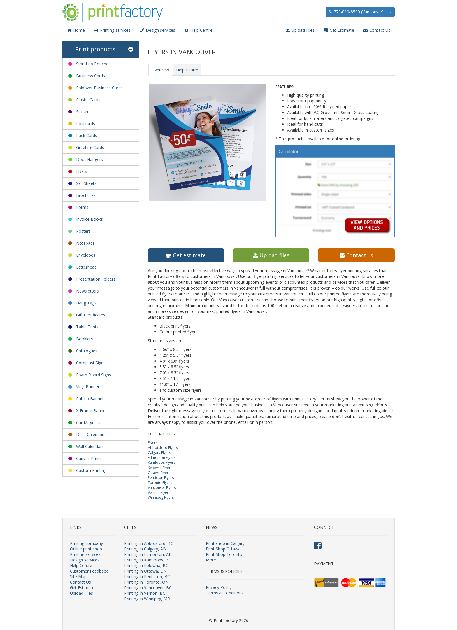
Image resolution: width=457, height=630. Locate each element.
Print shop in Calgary (225, 543)
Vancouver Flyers (162, 487)
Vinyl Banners (88, 386)
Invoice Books (89, 219)
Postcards (85, 123)
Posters (83, 231)
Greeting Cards (90, 147)
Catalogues (86, 351)
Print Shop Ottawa (223, 549)
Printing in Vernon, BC (144, 593)
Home (76, 30)
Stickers (83, 111)
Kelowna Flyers (160, 467)
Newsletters (87, 291)
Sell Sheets (86, 183)
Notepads (85, 243)
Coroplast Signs (91, 362)
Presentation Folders (95, 279)
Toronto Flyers (160, 482)
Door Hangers (89, 159)
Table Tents (87, 327)
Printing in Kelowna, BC (146, 565)
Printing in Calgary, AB (145, 549)
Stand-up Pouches (93, 63)
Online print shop (86, 549)
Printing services (112, 30)
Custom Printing (91, 470)
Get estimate (186, 255)
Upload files (271, 255)
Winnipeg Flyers (161, 497)
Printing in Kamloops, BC (147, 560)
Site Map (78, 576)
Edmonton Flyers (161, 457)
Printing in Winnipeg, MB (147, 598)
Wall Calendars (90, 446)
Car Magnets (88, 422)
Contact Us (376, 30)
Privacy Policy (218, 587)
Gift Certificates (90, 315)
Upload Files (299, 30)
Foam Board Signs (93, 374)
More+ (212, 560)
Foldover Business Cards (99, 87)
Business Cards (90, 75)
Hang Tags (86, 303)
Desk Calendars (91, 434)
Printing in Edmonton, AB (148, 554)
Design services (157, 30)
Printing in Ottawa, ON (145, 571)
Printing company (86, 543)
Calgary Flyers (159, 452)
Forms (82, 207)
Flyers (81, 171)
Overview (160, 70)
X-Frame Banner (91, 410)
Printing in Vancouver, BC (148, 587)
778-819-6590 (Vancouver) (356, 12)
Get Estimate (338, 30)
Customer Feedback (89, 571)
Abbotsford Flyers (163, 447)
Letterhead (86, 267)
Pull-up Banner (90, 398)
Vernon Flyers (159, 492)
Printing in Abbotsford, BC (148, 543)
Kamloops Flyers (161, 462)
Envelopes (85, 255)
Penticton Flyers (161, 477)
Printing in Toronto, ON (146, 582)
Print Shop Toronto (224, 554)
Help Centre (198, 30)
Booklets (84, 339)
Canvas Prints (89, 458)
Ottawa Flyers (159, 472)
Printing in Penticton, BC (147, 576)
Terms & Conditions (225, 593)
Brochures (86, 195)
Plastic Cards (88, 99)
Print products (104, 49)
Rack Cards (86, 135)
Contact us (356, 255)
